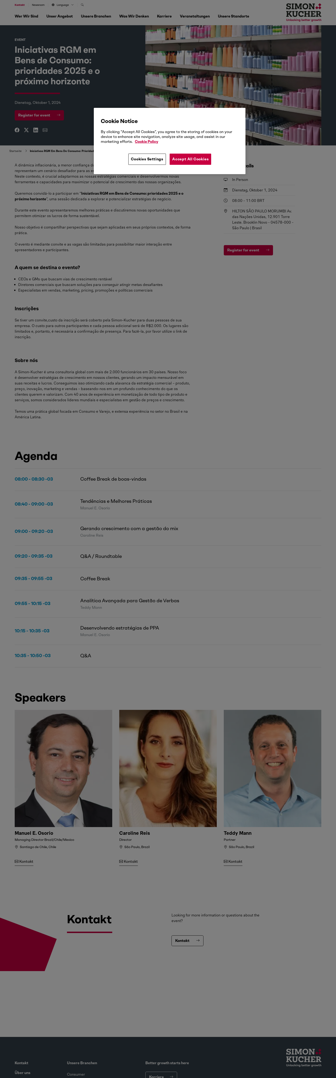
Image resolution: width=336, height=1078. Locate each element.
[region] (169, 141)
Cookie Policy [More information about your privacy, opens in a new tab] (146, 141)
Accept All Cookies (190, 159)
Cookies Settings (147, 159)
